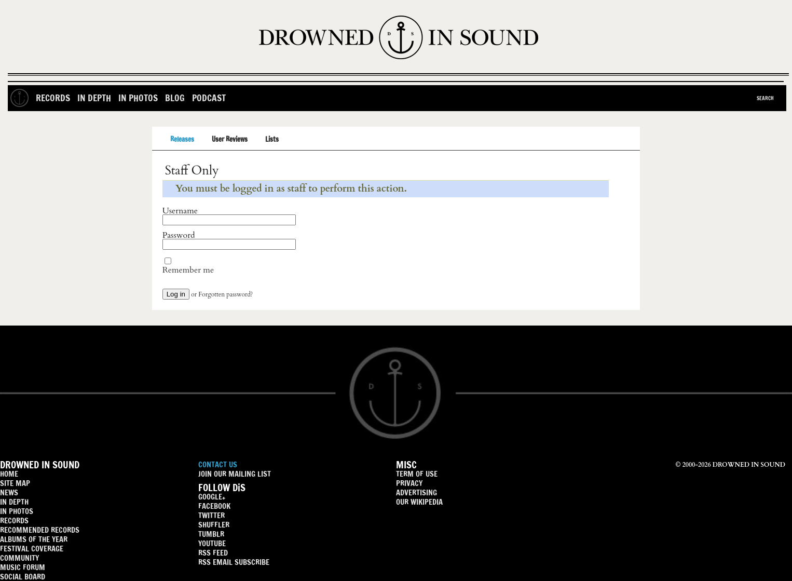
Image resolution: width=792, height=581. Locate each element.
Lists (272, 139)
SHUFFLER (213, 524)
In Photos (138, 97)
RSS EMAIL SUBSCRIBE (233, 562)
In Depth (94, 97)
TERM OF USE (417, 473)
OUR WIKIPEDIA (419, 501)
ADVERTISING (416, 492)
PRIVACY (409, 483)
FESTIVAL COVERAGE (31, 548)
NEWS (9, 492)
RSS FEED (213, 552)
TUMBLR (211, 534)
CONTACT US (217, 464)
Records (53, 97)
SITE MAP (15, 483)
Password (178, 235)
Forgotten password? (225, 294)
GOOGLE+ (211, 496)
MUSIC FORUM (22, 567)
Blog (175, 97)
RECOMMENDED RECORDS (39, 529)
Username (180, 210)
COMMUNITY (19, 557)
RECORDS (14, 520)
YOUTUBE (212, 543)
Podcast (209, 97)
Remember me (188, 270)
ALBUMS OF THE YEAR (33, 539)
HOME (9, 473)
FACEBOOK (214, 506)
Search (765, 98)
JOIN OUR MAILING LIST (234, 473)
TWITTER (211, 515)
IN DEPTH (14, 501)
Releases (182, 139)
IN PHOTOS (16, 511)
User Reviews (230, 139)
